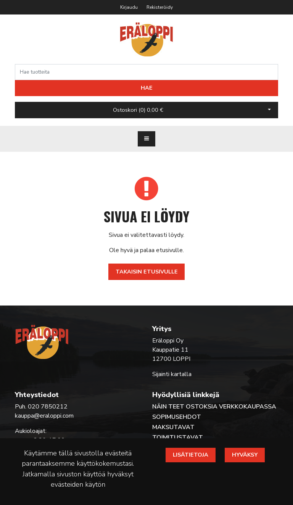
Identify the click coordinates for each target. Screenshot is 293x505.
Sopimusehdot (176, 417)
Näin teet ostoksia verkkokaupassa (214, 406)
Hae (147, 88)
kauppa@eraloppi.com (44, 416)
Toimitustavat (177, 437)
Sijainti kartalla (172, 374)
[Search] (146, 72)
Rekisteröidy (159, 7)
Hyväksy (245, 454)
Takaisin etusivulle (147, 271)
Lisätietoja (190, 454)
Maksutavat (173, 427)
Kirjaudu (129, 7)
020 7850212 (48, 406)
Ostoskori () (138, 110)
